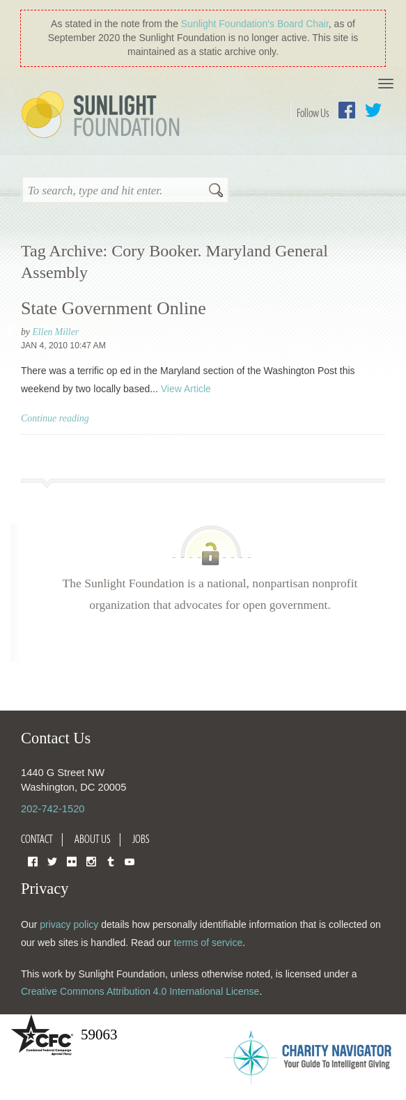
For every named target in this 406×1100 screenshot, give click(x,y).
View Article (186, 388)
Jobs (141, 838)
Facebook (346, 110)
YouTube (129, 861)
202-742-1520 (52, 808)
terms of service (207, 942)
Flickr (72, 861)
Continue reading (55, 418)
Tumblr (111, 861)
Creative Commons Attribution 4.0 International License (140, 991)
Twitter (373, 110)
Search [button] (216, 191)
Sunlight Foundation (103, 116)
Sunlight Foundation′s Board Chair (255, 23)
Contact (37, 838)
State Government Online (113, 308)
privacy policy (69, 924)
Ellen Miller (55, 332)
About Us (93, 838)
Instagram (91, 861)
